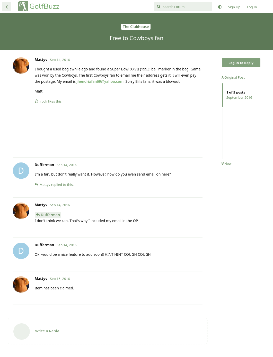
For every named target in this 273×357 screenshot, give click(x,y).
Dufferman (50, 214)
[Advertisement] (107, 135)
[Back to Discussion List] (6, 6)
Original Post (233, 77)
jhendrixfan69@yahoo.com (100, 81)
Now (227, 163)
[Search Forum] (183, 6)
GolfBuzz (44, 6)
